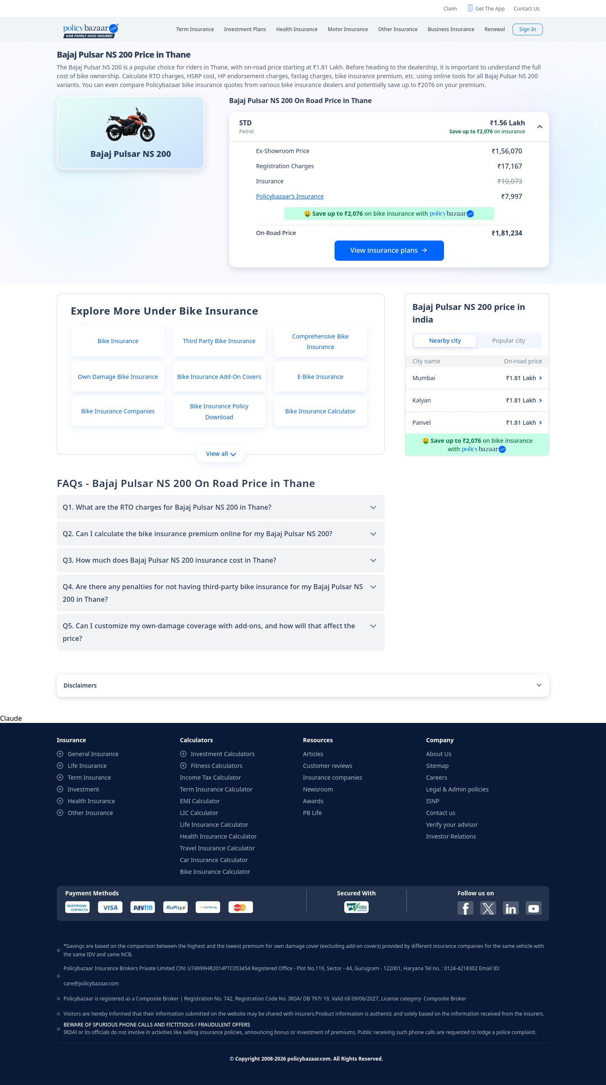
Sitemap (437, 766)
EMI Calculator (200, 801)
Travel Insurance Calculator (217, 848)
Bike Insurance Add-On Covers (219, 377)
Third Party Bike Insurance (219, 341)
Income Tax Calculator (210, 777)
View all (221, 454)
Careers (436, 777)
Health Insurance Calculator (218, 836)
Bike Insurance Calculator (320, 411)
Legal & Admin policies (457, 789)
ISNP (433, 801)
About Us (439, 754)
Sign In (527, 29)
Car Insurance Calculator (214, 860)
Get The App (490, 8)
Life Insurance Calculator (214, 824)
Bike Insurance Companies (117, 411)
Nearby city (445, 340)
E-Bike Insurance (320, 377)
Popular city (508, 340)
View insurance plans (384, 250)
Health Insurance (91, 801)
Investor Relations (451, 836)
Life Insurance (87, 766)
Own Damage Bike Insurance (118, 377)
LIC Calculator (199, 813)
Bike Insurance (118, 341)
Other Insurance (90, 813)
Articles (313, 754)
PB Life (312, 813)
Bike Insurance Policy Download (219, 411)
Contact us (441, 813)
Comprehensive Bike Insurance (320, 341)
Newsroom (318, 789)
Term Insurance (89, 777)
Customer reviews (327, 766)
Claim (450, 8)
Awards (313, 801)
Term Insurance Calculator (216, 789)
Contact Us (527, 8)
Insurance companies (332, 777)
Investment (83, 789)
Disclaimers (80, 685)
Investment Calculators (223, 754)
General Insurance (93, 754)
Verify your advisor (452, 824)
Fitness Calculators (217, 766)
